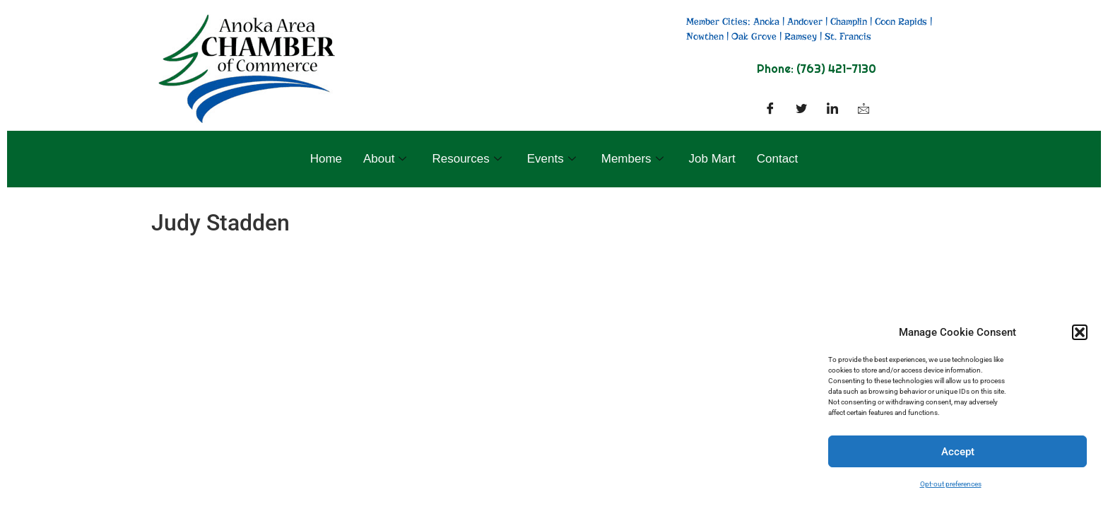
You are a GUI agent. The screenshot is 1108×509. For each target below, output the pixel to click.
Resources (466, 158)
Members (632, 158)
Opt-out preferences (951, 484)
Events (551, 158)
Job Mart (712, 158)
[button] (1080, 332)
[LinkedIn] (832, 109)
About (384, 158)
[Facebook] (770, 109)
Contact (777, 158)
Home (326, 158)
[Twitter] (801, 109)
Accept (957, 451)
